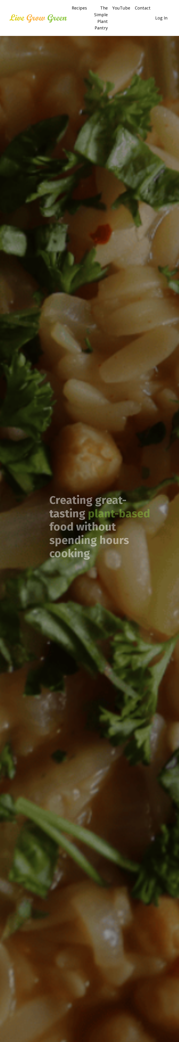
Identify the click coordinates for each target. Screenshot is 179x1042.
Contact (143, 8)
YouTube (121, 8)
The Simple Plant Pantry (101, 18)
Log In (161, 18)
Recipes (79, 8)
